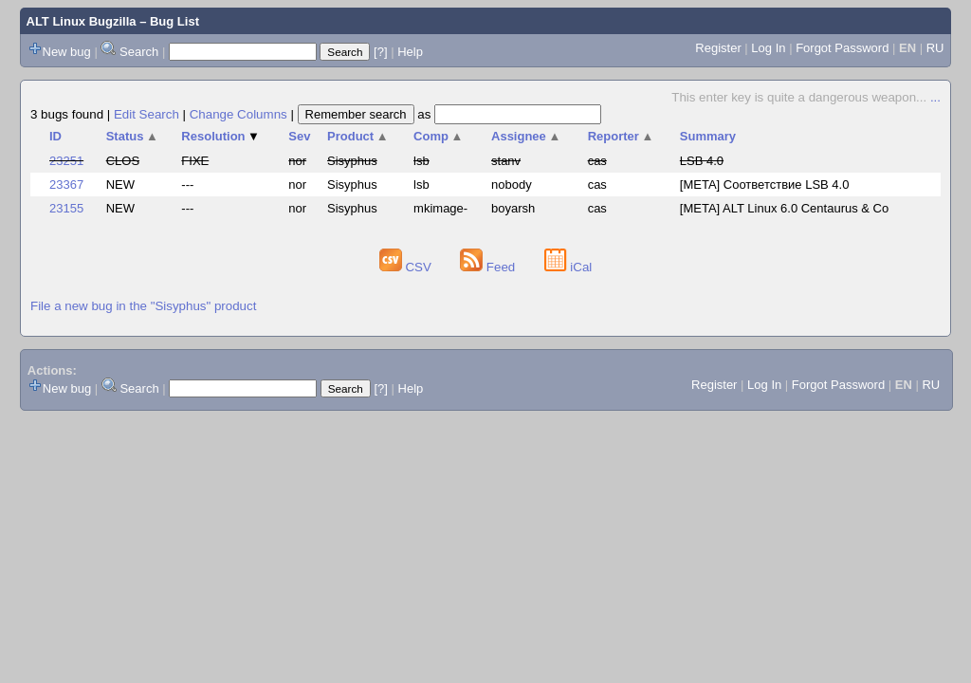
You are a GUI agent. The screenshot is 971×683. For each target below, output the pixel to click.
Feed (489, 267)
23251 (66, 161)
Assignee (525, 136)
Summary (708, 136)
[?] (380, 52)
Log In (768, 48)
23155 (66, 208)
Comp (438, 136)
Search (138, 52)
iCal (568, 267)
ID (55, 136)
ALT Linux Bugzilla (82, 21)
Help (410, 52)
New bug (67, 52)
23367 (66, 184)
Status (132, 136)
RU (935, 48)
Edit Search (146, 114)
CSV (407, 267)
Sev (299, 136)
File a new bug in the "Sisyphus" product (143, 306)
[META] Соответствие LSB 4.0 (765, 184)
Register (718, 48)
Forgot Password (842, 48)
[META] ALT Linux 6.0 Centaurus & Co (784, 208)
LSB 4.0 (702, 161)
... (935, 97)
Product (358, 136)
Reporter (621, 136)
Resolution (220, 136)
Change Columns (238, 114)
